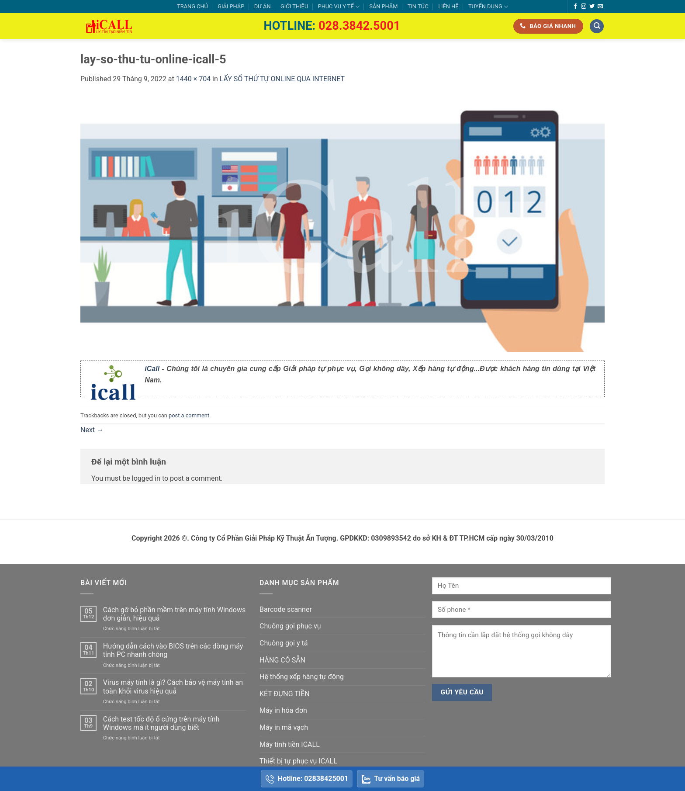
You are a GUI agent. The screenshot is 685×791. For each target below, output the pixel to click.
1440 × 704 (193, 79)
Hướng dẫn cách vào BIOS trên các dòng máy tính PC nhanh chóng (173, 650)
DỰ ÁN (262, 6)
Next (92, 430)
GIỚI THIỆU (294, 6)
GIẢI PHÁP (231, 6)
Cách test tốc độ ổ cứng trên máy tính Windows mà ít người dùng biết (161, 723)
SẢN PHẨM (383, 6)
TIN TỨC (418, 6)
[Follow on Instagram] (583, 6)
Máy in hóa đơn (283, 710)
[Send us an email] (600, 6)
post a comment (189, 415)
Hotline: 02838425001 (307, 779)
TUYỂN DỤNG (488, 7)
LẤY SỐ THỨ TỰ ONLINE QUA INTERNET (282, 79)
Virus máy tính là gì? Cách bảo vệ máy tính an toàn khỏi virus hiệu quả (173, 686)
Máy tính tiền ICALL (289, 744)
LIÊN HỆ (448, 6)
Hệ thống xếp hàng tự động (301, 677)
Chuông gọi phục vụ (290, 626)
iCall (152, 368)
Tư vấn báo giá (391, 779)
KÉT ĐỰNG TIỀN (284, 694)
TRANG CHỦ (192, 6)
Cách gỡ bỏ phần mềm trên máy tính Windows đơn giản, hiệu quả (174, 614)
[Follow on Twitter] (592, 6)
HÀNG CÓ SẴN (282, 660)
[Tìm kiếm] (597, 26)
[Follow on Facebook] (575, 6)
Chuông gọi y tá (283, 643)
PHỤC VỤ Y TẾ (339, 7)
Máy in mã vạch (283, 727)
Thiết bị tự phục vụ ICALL (298, 761)
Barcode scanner (285, 609)
